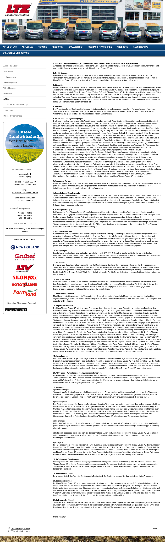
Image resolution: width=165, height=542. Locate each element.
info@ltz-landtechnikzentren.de (25, 192)
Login (155, 528)
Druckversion (15, 528)
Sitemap (26, 528)
